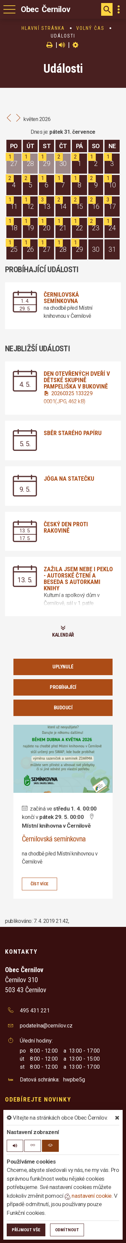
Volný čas (90, 28)
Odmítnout (67, 1229)
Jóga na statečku (69, 478)
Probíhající (63, 687)
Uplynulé (62, 667)
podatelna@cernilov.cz (46, 1025)
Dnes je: (39, 132)
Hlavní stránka (43, 28)
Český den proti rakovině (66, 527)
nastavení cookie (88, 1195)
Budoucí (63, 708)
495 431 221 (35, 1010)
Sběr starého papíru (72, 432)
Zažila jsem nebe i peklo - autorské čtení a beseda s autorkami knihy (78, 579)
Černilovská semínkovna (61, 297)
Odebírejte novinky (38, 1099)
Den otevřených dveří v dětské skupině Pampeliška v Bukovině (77, 380)
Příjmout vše (26, 1229)
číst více (39, 883)
